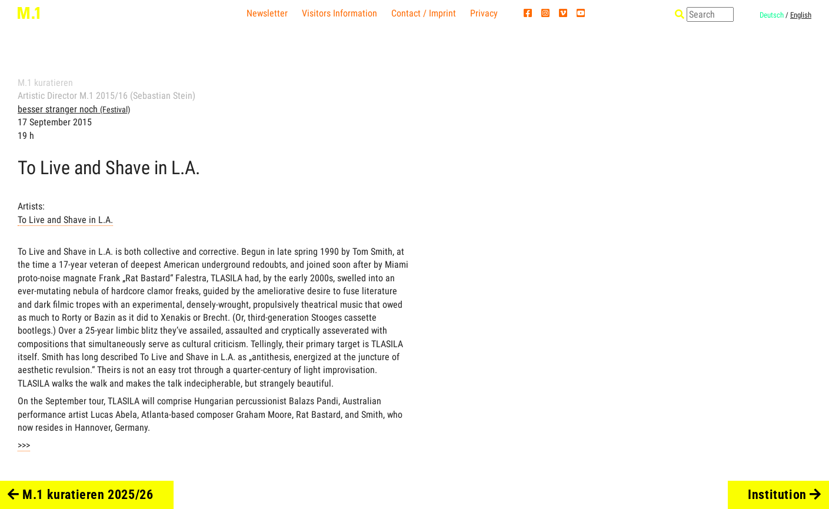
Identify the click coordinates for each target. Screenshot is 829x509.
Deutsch (772, 15)
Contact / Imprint (423, 13)
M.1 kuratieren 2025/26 (81, 494)
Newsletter (267, 13)
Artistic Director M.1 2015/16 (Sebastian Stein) (106, 95)
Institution (784, 494)
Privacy (484, 13)
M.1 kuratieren (45, 82)
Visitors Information (339, 13)
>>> (24, 445)
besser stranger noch (74, 109)
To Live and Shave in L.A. (65, 219)
